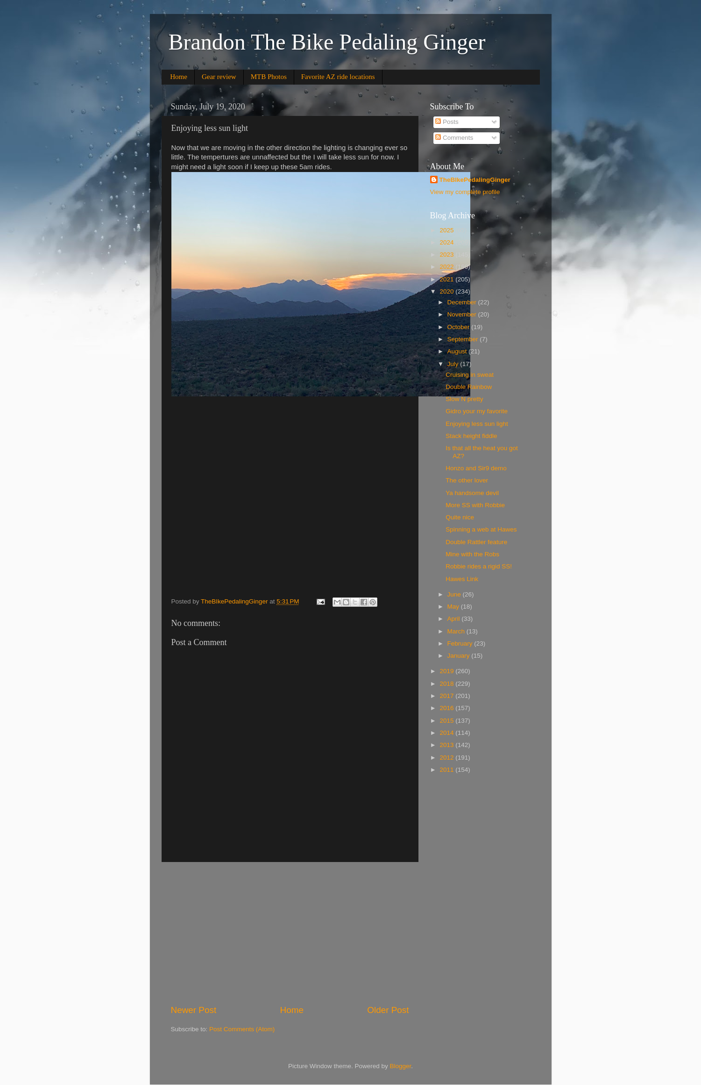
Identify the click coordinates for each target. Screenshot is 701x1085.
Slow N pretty (464, 398)
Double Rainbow (469, 386)
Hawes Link (462, 578)
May (454, 606)
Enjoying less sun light (477, 423)
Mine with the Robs (472, 554)
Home (178, 76)
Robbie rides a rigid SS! (479, 566)
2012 (447, 757)
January (459, 655)
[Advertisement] (290, 933)
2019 (447, 671)
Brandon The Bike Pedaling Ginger (327, 41)
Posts (447, 121)
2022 (447, 266)
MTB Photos (269, 76)
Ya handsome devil (472, 492)
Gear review (219, 76)
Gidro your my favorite (477, 411)
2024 (447, 242)
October (459, 327)
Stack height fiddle (471, 435)
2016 (447, 707)
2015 (447, 720)
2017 (447, 695)
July (453, 363)
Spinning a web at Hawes (481, 529)
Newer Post (194, 1010)
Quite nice (460, 517)
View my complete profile (465, 191)
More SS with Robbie (475, 505)
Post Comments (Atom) (242, 1029)
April (454, 618)
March (457, 631)
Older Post (388, 1010)
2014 (447, 732)
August (458, 351)
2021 (447, 279)
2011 (447, 769)
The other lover (467, 480)
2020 (447, 291)
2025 (447, 230)
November (462, 314)
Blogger (400, 1066)
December (462, 302)
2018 (447, 683)
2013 (447, 744)
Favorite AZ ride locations (338, 76)
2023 (447, 254)
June (455, 594)
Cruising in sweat (470, 374)
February (460, 643)
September (463, 339)
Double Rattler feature (476, 542)
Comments (454, 137)
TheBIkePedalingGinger (474, 179)
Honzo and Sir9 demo (476, 468)
